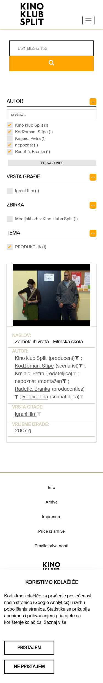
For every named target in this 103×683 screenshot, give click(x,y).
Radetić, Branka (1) (32, 151)
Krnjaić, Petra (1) (30, 138)
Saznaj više (55, 622)
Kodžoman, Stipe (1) (34, 132)
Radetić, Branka (32, 389)
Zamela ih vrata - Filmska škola (49, 341)
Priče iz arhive (51, 531)
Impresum (51, 516)
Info (51, 487)
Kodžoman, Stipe (34, 366)
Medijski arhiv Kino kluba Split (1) (46, 219)
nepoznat (25, 381)
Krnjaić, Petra (29, 373)
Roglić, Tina (35, 396)
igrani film (26, 414)
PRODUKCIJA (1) (30, 247)
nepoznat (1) (26, 145)
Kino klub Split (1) (31, 125)
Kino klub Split (31, 358)
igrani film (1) (27, 191)
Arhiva (51, 502)
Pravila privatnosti (51, 546)
